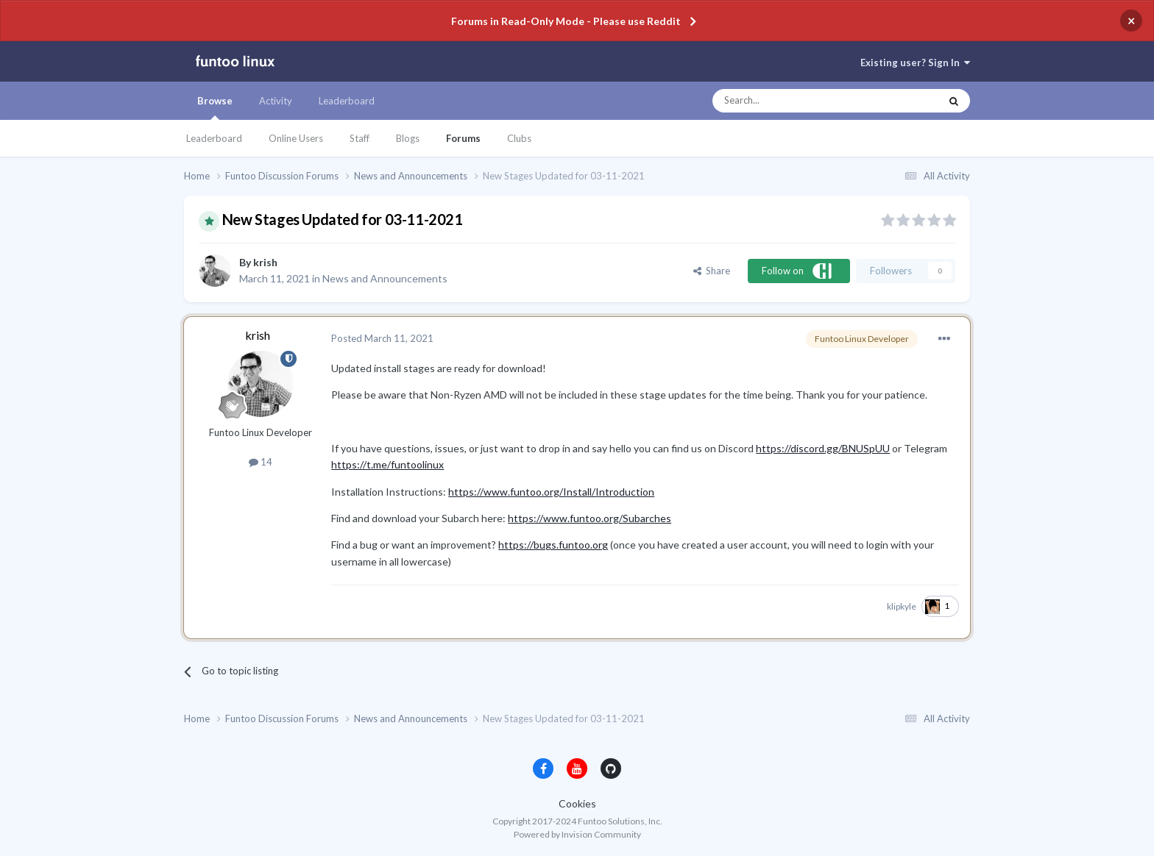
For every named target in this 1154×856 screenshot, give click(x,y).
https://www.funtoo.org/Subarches (589, 518)
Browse (215, 107)
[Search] (796, 101)
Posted (382, 338)
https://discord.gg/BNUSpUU (823, 448)
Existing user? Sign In (915, 62)
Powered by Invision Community (577, 834)
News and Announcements (384, 278)
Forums (463, 138)
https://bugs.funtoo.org (553, 544)
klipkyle (901, 606)
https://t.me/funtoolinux (387, 464)
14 (260, 462)
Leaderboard (214, 138)
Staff (359, 138)
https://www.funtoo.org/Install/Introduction (551, 491)
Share (711, 271)
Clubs (519, 138)
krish (265, 262)
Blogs (408, 138)
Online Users (296, 138)
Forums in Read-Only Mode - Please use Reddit (566, 21)
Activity (275, 101)
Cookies (577, 803)
